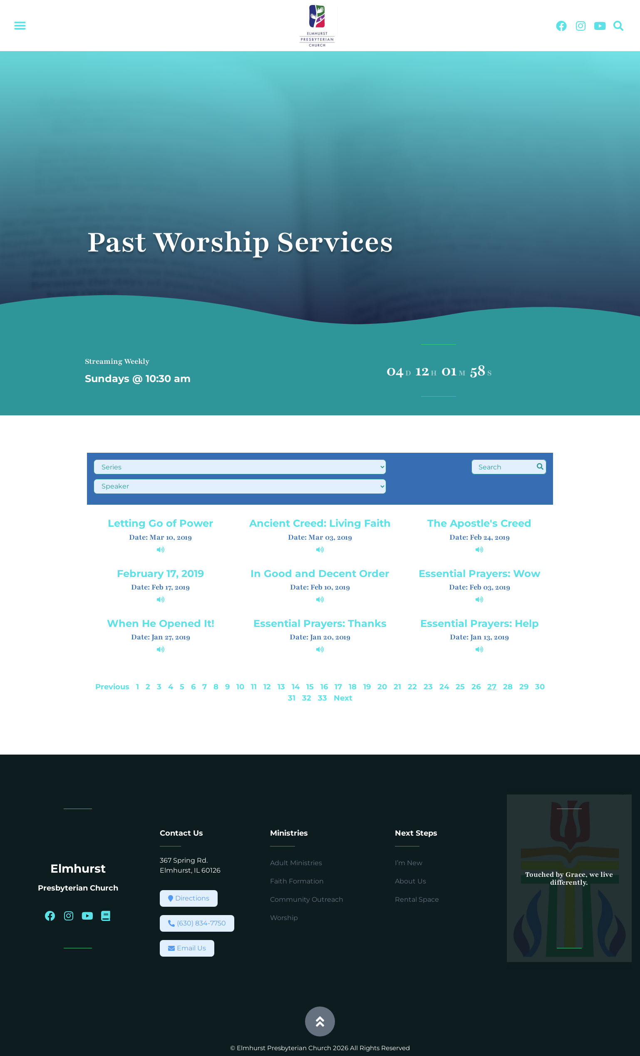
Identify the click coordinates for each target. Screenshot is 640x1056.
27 (491, 663)
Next (343, 674)
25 (460, 663)
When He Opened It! (160, 600)
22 (412, 663)
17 (338, 663)
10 (240, 663)
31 (291, 674)
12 (267, 663)
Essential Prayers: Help (479, 600)
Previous (112, 663)
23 (428, 663)
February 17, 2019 (160, 549)
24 (444, 663)
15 (310, 663)
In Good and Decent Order (320, 549)
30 (540, 663)
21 (397, 663)
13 (281, 663)
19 (367, 663)
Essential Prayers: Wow (479, 549)
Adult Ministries (296, 839)
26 (476, 663)
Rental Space (417, 876)
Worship (284, 894)
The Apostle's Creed (479, 499)
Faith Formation (297, 857)
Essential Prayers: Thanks (320, 600)
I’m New (408, 839)
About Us (410, 857)
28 (508, 663)
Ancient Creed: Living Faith (320, 499)
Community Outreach (306, 876)
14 (296, 663)
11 (254, 663)
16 (324, 663)
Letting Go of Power (160, 499)
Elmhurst (78, 844)
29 (523, 663)
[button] (19, 26)
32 (306, 674)
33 (322, 674)
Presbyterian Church (78, 863)
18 (353, 663)
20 (382, 663)
